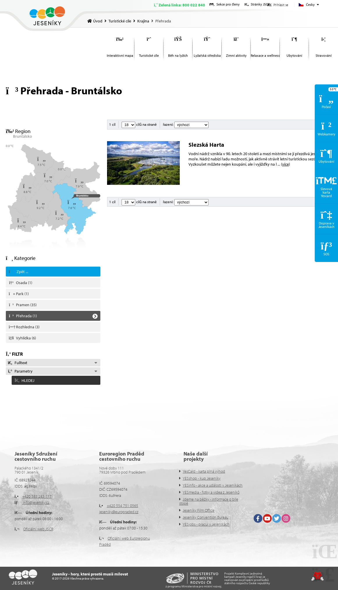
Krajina (143, 21)
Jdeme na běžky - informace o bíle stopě (208, 501)
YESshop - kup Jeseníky (201, 478)
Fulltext (17, 362)
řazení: (186, 124)
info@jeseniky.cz (35, 502)
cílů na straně (139, 124)
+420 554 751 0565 (122, 505)
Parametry (20, 371)
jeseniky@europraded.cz (118, 511)
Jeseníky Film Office (198, 510)
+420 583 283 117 (36, 496)
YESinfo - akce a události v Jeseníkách (213, 485)
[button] (53, 379)
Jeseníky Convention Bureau (205, 517)
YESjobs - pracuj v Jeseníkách (206, 524)
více (285, 164)
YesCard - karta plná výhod (204, 471)
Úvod (47, 16)
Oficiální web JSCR (38, 528)
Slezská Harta (206, 144)
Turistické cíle (119, 21)
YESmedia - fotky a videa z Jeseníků (211, 492)
